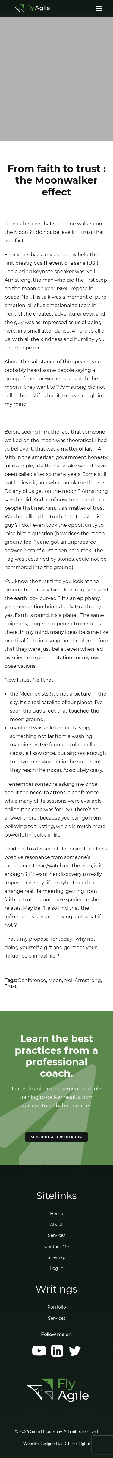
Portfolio (56, 1307)
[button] (39, 1355)
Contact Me (56, 1246)
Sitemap (56, 1257)
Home (56, 1213)
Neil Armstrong (82, 980)
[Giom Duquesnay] (32, 8)
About (56, 1224)
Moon (55, 980)
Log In (56, 1268)
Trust (11, 986)
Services (56, 1235)
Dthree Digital (76, 1443)
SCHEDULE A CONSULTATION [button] (56, 1137)
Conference (32, 980)
